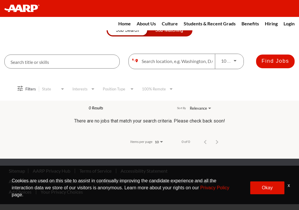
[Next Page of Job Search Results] (217, 142)
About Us (146, 23)
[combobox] (62, 62)
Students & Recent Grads (210, 23)
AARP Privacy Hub (51, 171)
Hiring (271, 23)
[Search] (275, 61)
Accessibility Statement (144, 171)
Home (124, 23)
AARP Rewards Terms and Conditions (46, 181)
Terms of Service (95, 171)
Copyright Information (116, 181)
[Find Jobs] (275, 61)
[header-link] (24, 8)
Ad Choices (20, 192)
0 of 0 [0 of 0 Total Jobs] (186, 142)
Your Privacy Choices (62, 192)
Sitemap (17, 171)
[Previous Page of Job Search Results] (205, 142)
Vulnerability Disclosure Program (181, 181)
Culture (170, 23)
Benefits (250, 23)
